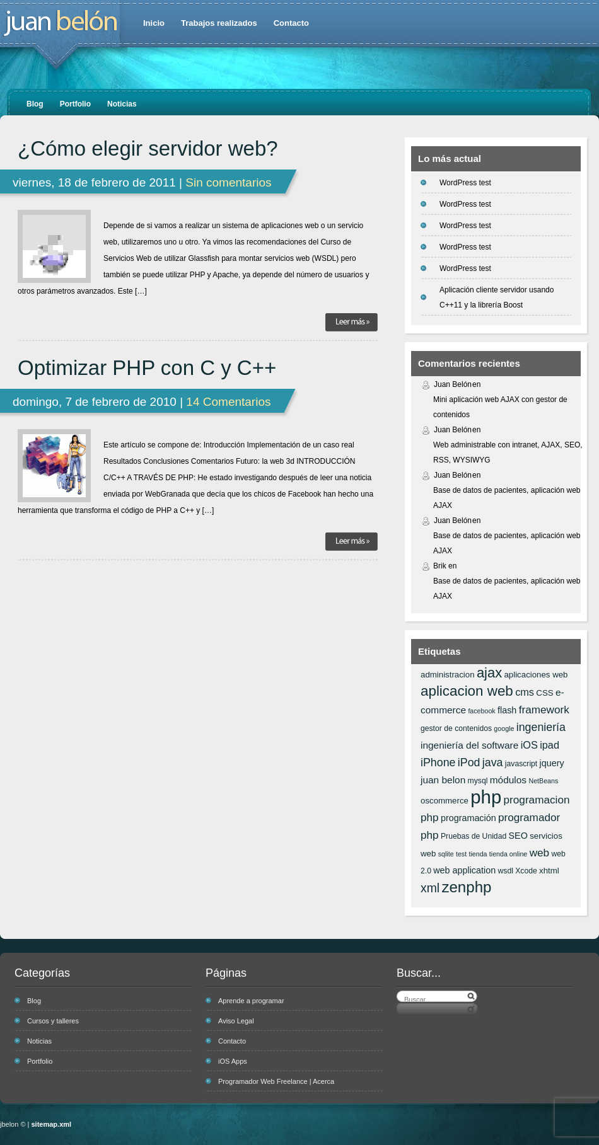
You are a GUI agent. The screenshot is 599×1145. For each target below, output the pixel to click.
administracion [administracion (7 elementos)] (448, 674)
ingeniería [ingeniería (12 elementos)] (541, 727)
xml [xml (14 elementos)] (430, 888)
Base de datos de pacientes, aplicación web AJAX (507, 498)
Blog (35, 104)
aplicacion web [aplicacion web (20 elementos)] (467, 691)
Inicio (154, 23)
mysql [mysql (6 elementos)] (478, 780)
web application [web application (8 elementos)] (464, 870)
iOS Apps (232, 1061)
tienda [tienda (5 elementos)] (477, 854)
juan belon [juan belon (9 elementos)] (443, 779)
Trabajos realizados (219, 23)
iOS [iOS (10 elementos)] (529, 745)
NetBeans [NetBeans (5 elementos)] (543, 781)
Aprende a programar (251, 1000)
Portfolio (75, 104)
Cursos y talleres (53, 1021)
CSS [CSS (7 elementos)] (544, 693)
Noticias (122, 104)
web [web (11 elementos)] (539, 852)
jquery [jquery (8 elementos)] (552, 763)
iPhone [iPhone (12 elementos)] (438, 762)
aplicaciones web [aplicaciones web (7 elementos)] (535, 674)
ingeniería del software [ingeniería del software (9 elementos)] (469, 745)
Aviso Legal (236, 1021)
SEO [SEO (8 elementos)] (518, 836)
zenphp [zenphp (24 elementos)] (466, 886)
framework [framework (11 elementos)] (544, 709)
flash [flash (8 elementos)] (506, 710)
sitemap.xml (52, 1124)
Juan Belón (453, 384)
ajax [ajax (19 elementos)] (489, 673)
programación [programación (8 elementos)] (468, 818)
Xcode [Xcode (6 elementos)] (526, 870)
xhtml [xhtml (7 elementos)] (549, 870)
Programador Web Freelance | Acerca (276, 1081)
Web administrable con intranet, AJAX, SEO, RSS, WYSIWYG (508, 452)
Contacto (291, 23)
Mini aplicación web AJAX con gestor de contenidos (500, 407)
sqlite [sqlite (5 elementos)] (446, 854)
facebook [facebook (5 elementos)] (481, 711)
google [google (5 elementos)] (504, 728)
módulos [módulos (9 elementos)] (508, 779)
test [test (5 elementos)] (461, 854)
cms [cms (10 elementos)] (524, 692)
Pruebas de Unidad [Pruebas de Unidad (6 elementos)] (473, 836)
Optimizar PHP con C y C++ (147, 368)
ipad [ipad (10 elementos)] (549, 745)
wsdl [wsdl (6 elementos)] (505, 870)
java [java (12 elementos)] (492, 762)
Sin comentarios (228, 182)
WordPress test (465, 182)
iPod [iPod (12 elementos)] (469, 762)
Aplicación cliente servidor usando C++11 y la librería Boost (496, 297)
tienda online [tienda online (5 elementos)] (508, 854)
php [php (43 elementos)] (485, 796)
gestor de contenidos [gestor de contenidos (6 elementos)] (456, 728)
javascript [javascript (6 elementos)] (521, 763)
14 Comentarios (228, 401)
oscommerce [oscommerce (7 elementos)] (444, 800)
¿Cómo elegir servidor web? (148, 149)
